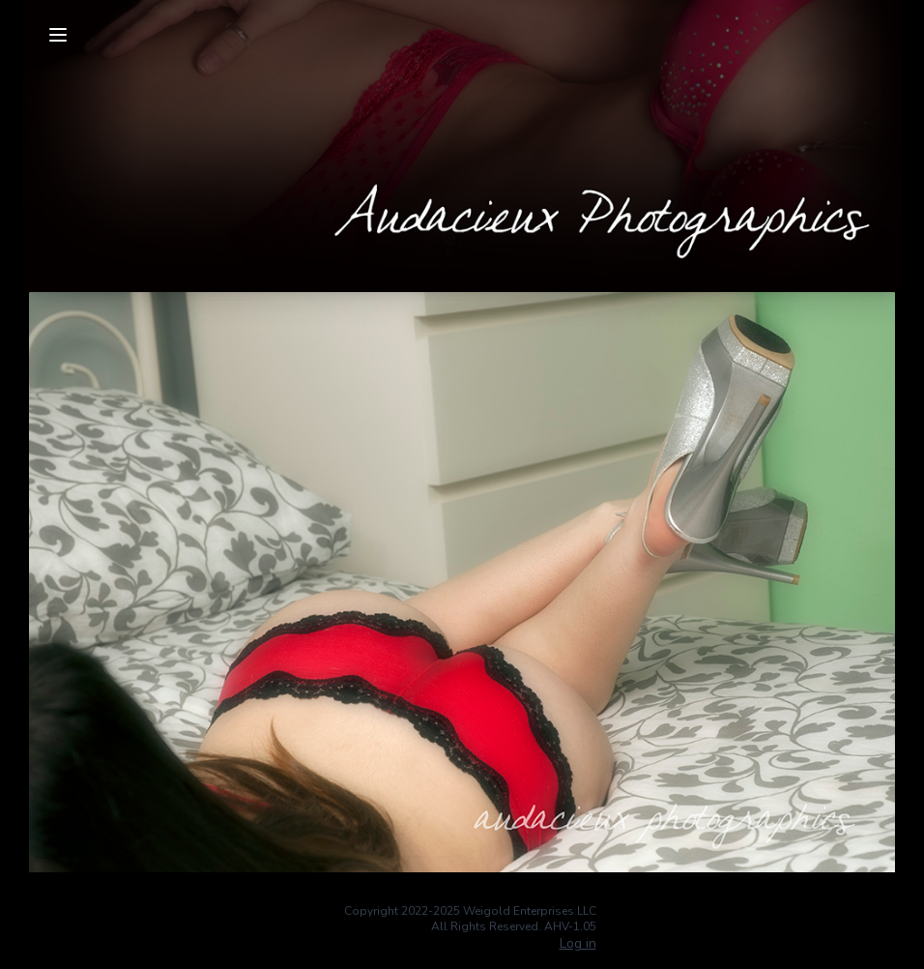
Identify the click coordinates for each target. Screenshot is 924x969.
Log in (578, 943)
